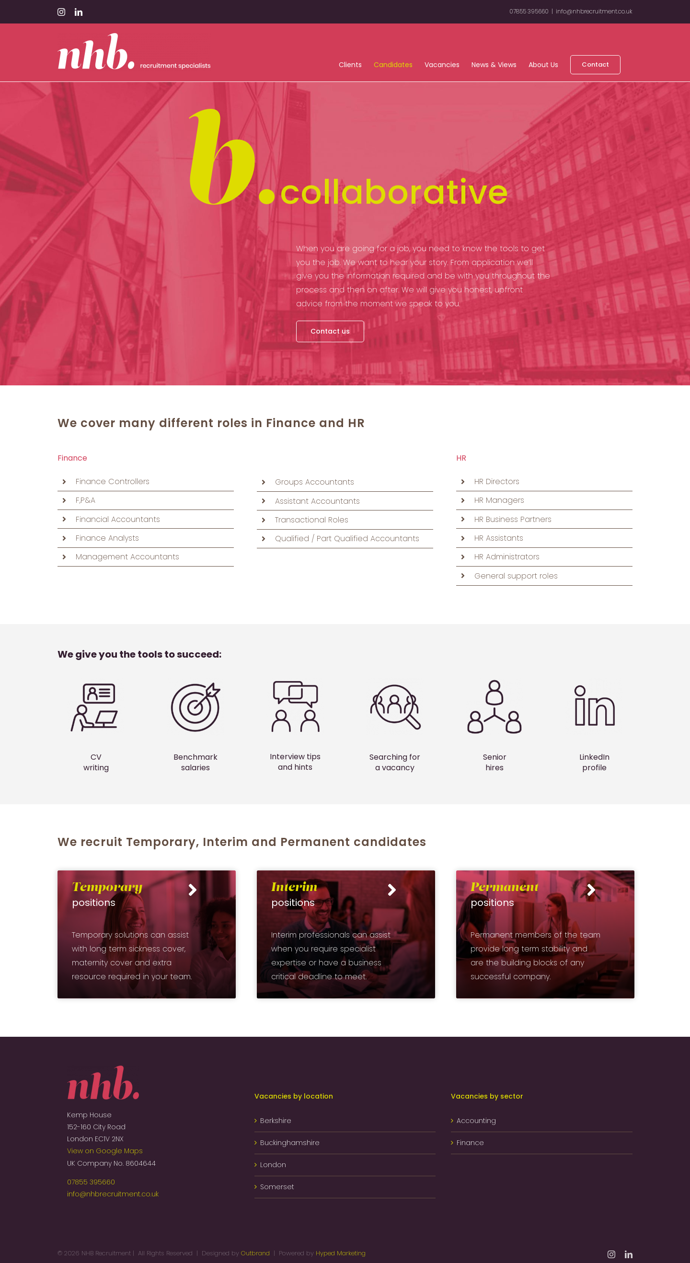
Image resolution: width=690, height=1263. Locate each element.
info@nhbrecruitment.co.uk (594, 11)
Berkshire (275, 1120)
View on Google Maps (105, 1151)
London (273, 1165)
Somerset (277, 1187)
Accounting (476, 1120)
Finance (470, 1142)
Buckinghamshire (290, 1142)
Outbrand (255, 1253)
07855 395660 (91, 1182)
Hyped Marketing (341, 1253)
